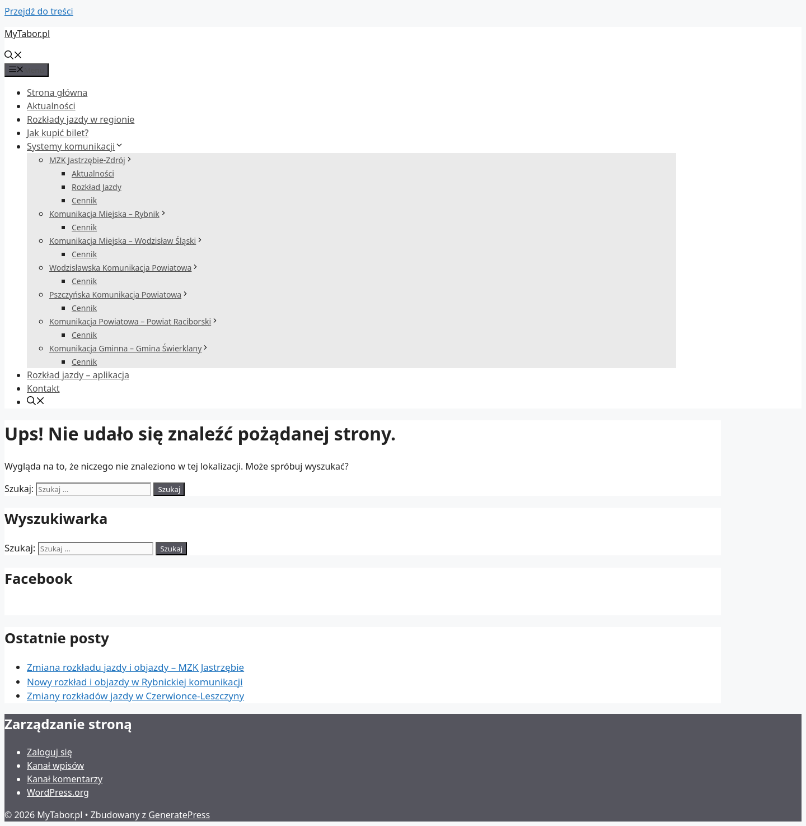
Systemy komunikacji (75, 146)
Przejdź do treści (38, 11)
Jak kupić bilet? (57, 133)
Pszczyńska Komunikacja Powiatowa (119, 294)
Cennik (84, 200)
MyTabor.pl (27, 33)
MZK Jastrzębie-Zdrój (91, 160)
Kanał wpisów (55, 765)
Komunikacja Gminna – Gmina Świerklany (129, 348)
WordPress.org (58, 792)
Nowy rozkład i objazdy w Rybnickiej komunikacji (135, 681)
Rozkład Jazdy (96, 187)
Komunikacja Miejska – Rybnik (108, 213)
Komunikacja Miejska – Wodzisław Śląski (126, 240)
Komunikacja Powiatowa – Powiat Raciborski (134, 321)
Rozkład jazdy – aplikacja (78, 375)
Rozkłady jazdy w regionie (80, 119)
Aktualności (51, 106)
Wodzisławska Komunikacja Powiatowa (124, 267)
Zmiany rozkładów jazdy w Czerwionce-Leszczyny (135, 695)
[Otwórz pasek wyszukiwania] (13, 56)
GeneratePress (179, 815)
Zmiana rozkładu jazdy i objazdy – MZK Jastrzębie (135, 667)
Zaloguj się (49, 752)
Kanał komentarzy (64, 779)
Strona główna (57, 92)
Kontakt (43, 388)
